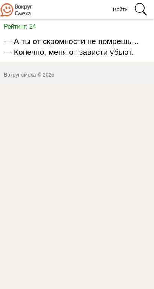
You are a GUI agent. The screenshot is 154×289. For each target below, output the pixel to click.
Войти (120, 9)
